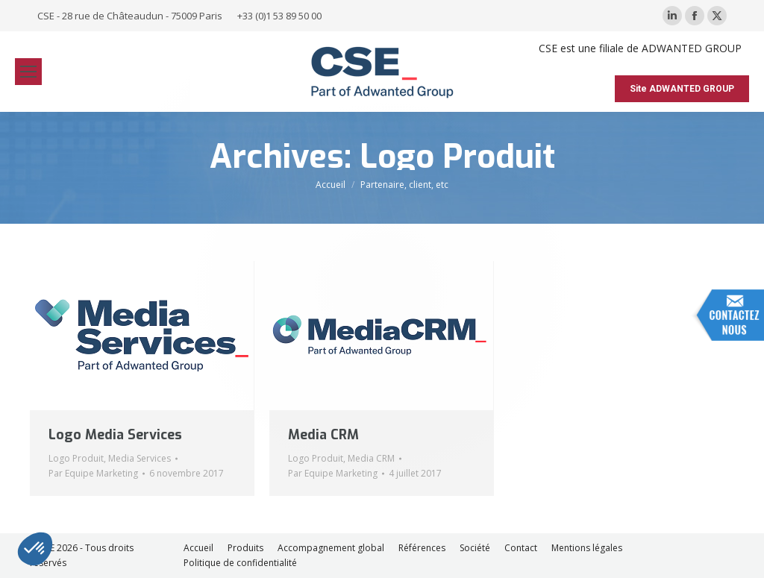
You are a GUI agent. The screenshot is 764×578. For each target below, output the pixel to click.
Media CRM (323, 435)
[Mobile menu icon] (28, 71)
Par (93, 473)
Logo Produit (76, 458)
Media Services (139, 458)
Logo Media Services (115, 435)
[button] (35, 549)
